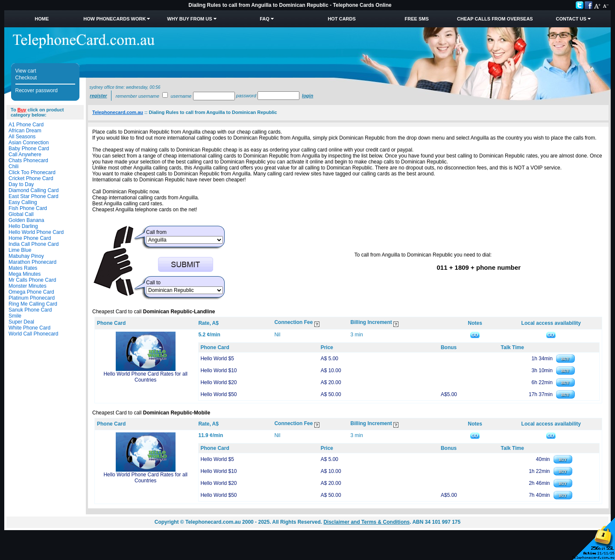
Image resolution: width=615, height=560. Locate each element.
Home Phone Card (30, 238)
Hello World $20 (218, 382)
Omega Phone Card (31, 292)
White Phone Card (29, 328)
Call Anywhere (25, 155)
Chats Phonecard (28, 160)
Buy (22, 109)
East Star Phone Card (34, 196)
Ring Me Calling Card (33, 304)
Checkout (26, 78)
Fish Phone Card (28, 208)
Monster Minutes (28, 286)
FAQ (264, 18)
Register (98, 95)
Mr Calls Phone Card (32, 280)
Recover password (36, 90)
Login (307, 95)
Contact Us (571, 18)
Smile (15, 316)
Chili (13, 166)
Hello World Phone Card (36, 232)
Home (42, 18)
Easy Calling (23, 202)
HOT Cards (341, 18)
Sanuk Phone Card (30, 310)
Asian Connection (29, 143)
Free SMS (417, 18)
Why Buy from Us (189, 18)
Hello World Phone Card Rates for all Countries (145, 377)
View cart (25, 71)
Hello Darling (23, 226)
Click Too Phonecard (32, 172)
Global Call (21, 214)
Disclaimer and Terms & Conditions (366, 522)
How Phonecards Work (114, 18)
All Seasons (22, 137)
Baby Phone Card (29, 149)
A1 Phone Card (26, 125)
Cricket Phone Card (31, 178)
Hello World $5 (217, 359)
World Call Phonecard (34, 334)
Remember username (137, 96)
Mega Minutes (25, 274)
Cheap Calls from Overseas (495, 18)
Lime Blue (20, 250)
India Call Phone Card (34, 244)
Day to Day (21, 184)
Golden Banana (26, 220)
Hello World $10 (218, 370)
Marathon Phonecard (32, 262)
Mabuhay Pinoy (26, 256)
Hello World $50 (218, 394)
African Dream (25, 131)
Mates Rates (23, 268)
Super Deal (21, 322)
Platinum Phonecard (32, 298)
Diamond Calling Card (34, 190)
